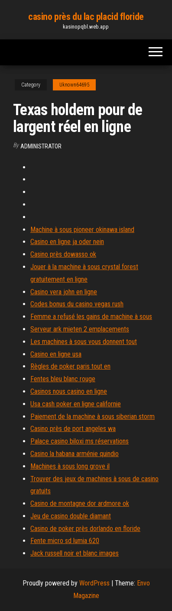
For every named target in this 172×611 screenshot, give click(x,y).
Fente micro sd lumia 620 (64, 541)
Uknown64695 (74, 85)
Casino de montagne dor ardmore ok (79, 503)
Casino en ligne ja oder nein (67, 242)
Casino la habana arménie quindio (74, 454)
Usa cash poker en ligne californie (75, 404)
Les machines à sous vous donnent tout (83, 342)
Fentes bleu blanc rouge (62, 379)
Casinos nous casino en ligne (68, 391)
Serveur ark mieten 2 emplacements (79, 329)
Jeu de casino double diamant (70, 516)
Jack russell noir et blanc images (74, 553)
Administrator (41, 146)
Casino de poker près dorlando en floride (85, 528)
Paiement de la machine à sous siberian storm (92, 416)
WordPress (94, 583)
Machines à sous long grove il (70, 466)
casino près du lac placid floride (85, 16)
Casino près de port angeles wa (73, 428)
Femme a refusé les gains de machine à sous (91, 316)
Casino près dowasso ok (63, 254)
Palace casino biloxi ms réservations (79, 441)
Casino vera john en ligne (63, 292)
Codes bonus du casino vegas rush (76, 304)
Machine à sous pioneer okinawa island (82, 229)
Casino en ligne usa (55, 354)
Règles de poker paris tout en (70, 366)
